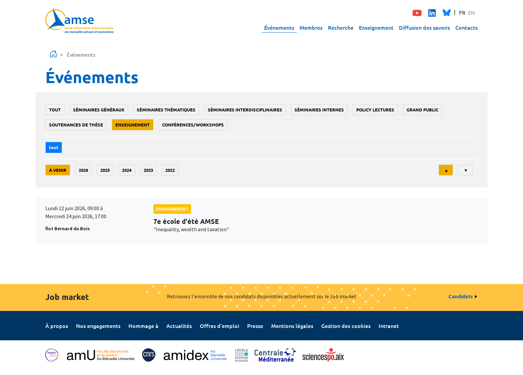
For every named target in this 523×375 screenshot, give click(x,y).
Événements (279, 27)
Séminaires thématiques (166, 109)
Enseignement (376, 27)
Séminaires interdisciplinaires (245, 109)
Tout (55, 109)
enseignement (132, 124)
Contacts (466, 27)
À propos (56, 325)
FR (462, 12)
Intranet (389, 325)
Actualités (179, 325)
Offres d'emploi (219, 325)
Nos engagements (98, 325)
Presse (255, 325)
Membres (311, 27)
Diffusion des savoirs (424, 27)
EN (471, 12)
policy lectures (375, 109)
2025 (105, 170)
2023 (148, 170)
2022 (170, 170)
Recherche (341, 27)
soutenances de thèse (76, 124)
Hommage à (143, 325)
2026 (83, 170)
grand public (422, 109)
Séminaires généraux (98, 109)
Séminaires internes (319, 109)
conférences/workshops (193, 124)
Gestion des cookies (346, 325)
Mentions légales (292, 325)
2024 (126, 170)
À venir (57, 170)
